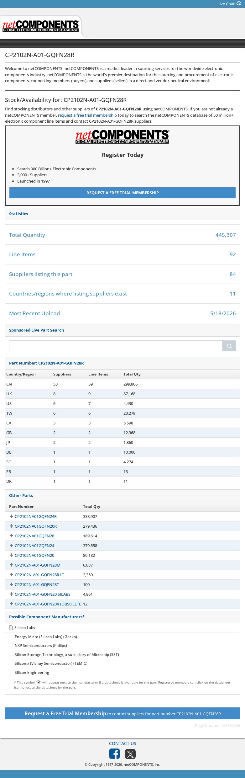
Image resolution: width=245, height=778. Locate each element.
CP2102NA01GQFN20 (29, 555)
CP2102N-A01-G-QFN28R (32, 462)
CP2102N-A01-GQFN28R (31, 384)
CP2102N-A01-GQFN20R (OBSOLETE (42, 604)
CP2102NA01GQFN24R (30, 516)
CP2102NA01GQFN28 (29, 536)
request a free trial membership (87, 115)
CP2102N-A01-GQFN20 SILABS (37, 594)
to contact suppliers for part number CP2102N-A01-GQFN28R (122, 713)
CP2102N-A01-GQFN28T (31, 584)
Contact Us (122, 743)
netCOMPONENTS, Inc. (142, 764)
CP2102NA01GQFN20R (30, 526)
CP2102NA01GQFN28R (30, 442)
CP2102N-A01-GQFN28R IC (33, 575)
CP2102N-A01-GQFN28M (32, 565)
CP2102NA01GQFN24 (29, 545)
